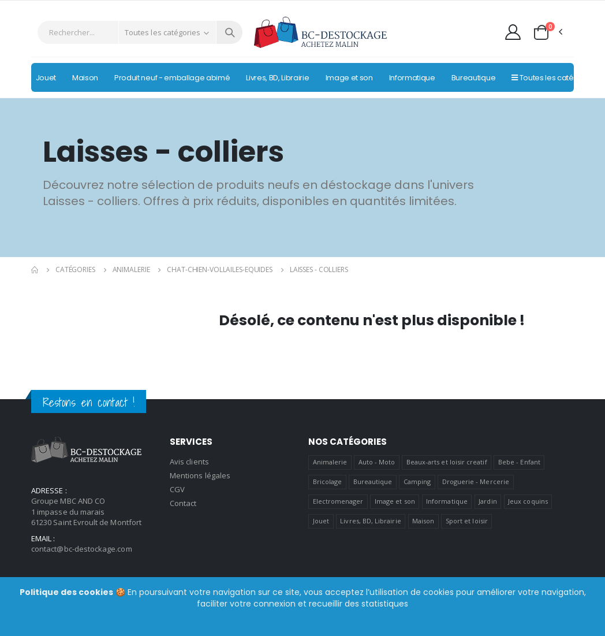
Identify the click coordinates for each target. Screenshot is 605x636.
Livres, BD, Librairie (370, 520)
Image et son (395, 501)
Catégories (75, 269)
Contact (183, 503)
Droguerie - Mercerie (475, 481)
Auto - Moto (376, 462)
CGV (177, 489)
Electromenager (338, 501)
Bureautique (373, 481)
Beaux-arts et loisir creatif (446, 462)
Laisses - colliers (319, 269)
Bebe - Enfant (519, 462)
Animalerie (131, 269)
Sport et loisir (467, 520)
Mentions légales (200, 475)
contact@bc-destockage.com (81, 549)
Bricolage (327, 481)
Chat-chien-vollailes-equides (219, 269)
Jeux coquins (528, 501)
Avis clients (189, 461)
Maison (423, 520)
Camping (417, 481)
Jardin (487, 501)
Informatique (447, 501)
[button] (547, 32)
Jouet (321, 520)
